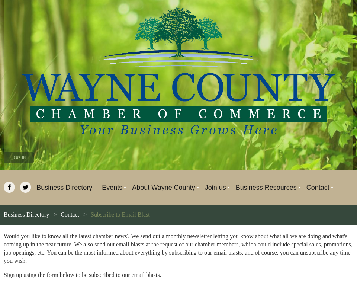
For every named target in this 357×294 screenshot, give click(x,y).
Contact (70, 214)
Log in (18, 157)
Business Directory (26, 214)
